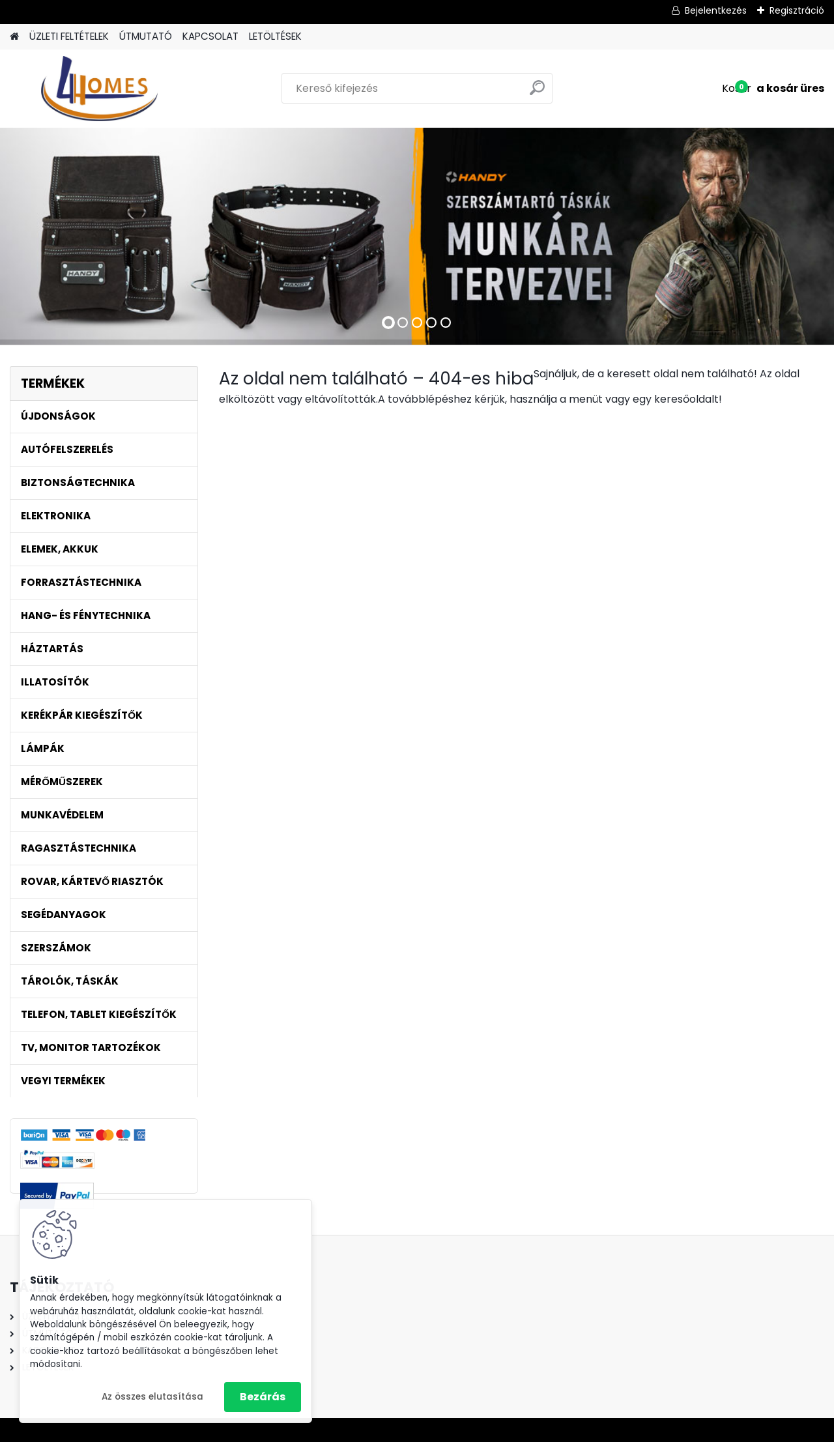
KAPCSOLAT (210, 36)
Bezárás (262, 1396)
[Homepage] (14, 37)
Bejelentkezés (716, 10)
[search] (537, 93)
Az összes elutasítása (152, 1397)
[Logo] (99, 88)
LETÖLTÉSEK (275, 36)
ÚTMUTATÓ (145, 36)
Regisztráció (796, 10)
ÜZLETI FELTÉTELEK (69, 36)
